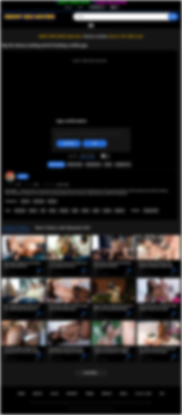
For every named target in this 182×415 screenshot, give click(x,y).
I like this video (70, 156)
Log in (80, 7)
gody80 (22, 176)
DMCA (123, 393)
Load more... (91, 372)
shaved (106, 210)
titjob (74, 210)
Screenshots (93, 164)
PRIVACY (107, 393)
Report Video (75, 164)
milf (43, 210)
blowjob (64, 210)
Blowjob (52, 201)
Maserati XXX (151, 210)
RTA (162, 393)
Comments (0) (122, 164)
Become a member (95, 36)
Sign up (68, 7)
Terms (90, 393)
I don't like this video (75, 156)
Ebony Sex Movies (87, 408)
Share (108, 164)
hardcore (119, 210)
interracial (20, 210)
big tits (33, 210)
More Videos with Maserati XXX (62, 227)
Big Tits (25, 201)
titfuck (85, 210)
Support (71, 393)
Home (21, 393)
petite (96, 210)
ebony (52, 210)
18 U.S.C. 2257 (143, 393)
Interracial (39, 201)
